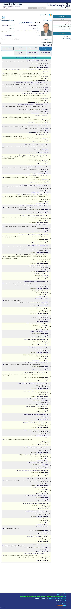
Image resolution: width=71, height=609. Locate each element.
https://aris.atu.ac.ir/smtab (7, 20)
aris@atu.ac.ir (60, 605)
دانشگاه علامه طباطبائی (61, 594)
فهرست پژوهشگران (43, 15)
